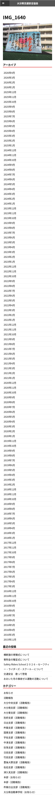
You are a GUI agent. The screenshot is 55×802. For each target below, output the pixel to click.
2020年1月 (9, 436)
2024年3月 (9, 194)
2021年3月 (9, 368)
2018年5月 (9, 523)
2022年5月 (9, 300)
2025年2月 (9, 140)
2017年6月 (9, 571)
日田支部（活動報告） (15, 752)
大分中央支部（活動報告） (18, 703)
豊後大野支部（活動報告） (18, 762)
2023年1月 (9, 261)
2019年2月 (9, 484)
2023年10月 (10, 218)
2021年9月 (9, 339)
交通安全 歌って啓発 (15, 674)
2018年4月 (9, 528)
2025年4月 (9, 131)
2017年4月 (9, 581)
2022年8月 (9, 286)
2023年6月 (9, 237)
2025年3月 (9, 135)
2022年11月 (10, 271)
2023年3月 (9, 252)
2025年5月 (9, 126)
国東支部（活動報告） (15, 732)
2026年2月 (9, 82)
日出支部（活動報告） (15, 722)
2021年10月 (10, 334)
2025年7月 (9, 116)
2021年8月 (9, 344)
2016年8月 (9, 610)
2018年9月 (9, 504)
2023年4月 (9, 247)
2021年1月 (9, 378)
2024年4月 (9, 189)
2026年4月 (9, 72)
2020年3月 (9, 426)
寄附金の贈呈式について (16, 659)
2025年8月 (9, 111)
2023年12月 (10, 208)
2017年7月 (9, 567)
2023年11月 (10, 213)
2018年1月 (9, 538)
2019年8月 (9, 455)
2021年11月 (10, 329)
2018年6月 (9, 518)
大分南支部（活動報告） (16, 707)
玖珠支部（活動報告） (15, 747)
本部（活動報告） (13, 782)
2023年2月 (9, 257)
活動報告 (8, 698)
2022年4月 (9, 305)
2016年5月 (9, 625)
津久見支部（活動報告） (16, 772)
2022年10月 (10, 276)
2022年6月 (9, 295)
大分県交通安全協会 (27, 3)
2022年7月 (9, 290)
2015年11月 (10, 639)
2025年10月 (10, 101)
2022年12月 (10, 266)
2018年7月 (9, 513)
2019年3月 (9, 479)
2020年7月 (9, 407)
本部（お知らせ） (13, 777)
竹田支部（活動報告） (15, 757)
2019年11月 (10, 441)
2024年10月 (10, 160)
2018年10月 (10, 499)
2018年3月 (9, 533)
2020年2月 (9, 431)
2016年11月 (10, 596)
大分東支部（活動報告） (16, 712)
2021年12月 (10, 324)
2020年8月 (9, 402)
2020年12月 (10, 382)
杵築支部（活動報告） (15, 727)
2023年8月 (9, 227)
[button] (5, 3)
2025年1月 (9, 145)
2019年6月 (9, 465)
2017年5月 (9, 576)
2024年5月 (9, 184)
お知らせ (8, 693)
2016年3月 (9, 634)
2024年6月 (9, 179)
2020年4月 (9, 421)
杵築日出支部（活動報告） (18, 787)
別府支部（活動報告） (15, 717)
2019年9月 (9, 450)
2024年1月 (9, 203)
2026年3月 (9, 77)
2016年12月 (10, 591)
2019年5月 (9, 470)
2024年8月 (9, 169)
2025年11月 (10, 97)
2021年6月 (9, 353)
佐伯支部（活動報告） (15, 767)
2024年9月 (9, 164)
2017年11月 (10, 547)
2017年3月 (9, 586)
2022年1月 (9, 320)
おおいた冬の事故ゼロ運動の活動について (26, 678)
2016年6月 (9, 620)
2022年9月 (9, 281)
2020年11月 (10, 387)
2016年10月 (10, 600)
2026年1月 (9, 87)
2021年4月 (9, 363)
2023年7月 (9, 232)
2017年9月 (9, 557)
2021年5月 (9, 358)
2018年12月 (10, 489)
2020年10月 (10, 392)
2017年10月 (10, 552)
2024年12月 (10, 150)
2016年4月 (9, 630)
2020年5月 (9, 416)
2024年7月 (9, 174)
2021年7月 (9, 349)
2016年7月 (9, 615)
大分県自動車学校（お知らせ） (20, 792)
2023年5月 (9, 242)
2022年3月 (9, 310)
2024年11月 (10, 155)
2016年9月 (9, 605)
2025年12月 (10, 92)
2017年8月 (9, 562)
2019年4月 (9, 475)
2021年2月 (9, 373)
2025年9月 (9, 106)
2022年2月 (9, 315)
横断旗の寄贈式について (16, 654)
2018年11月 (10, 494)
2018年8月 (9, 508)
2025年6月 (9, 121)
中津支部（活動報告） (15, 742)
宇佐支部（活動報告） (15, 737)
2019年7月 (9, 460)
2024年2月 (9, 198)
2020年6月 (9, 412)
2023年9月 (9, 223)
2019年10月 (10, 445)
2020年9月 (9, 397)
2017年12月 (10, 542)
